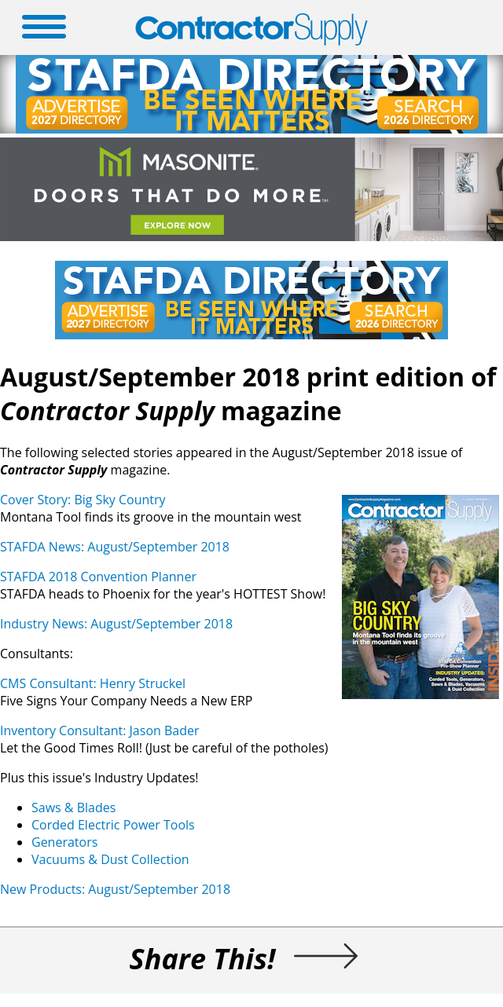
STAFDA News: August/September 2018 (114, 546)
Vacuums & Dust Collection (110, 859)
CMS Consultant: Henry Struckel (92, 683)
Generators (64, 842)
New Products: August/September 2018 (115, 889)
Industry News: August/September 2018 (116, 623)
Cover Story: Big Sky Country (83, 499)
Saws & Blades (73, 807)
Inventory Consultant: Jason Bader (100, 730)
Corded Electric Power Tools (113, 824)
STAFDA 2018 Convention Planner (98, 576)
